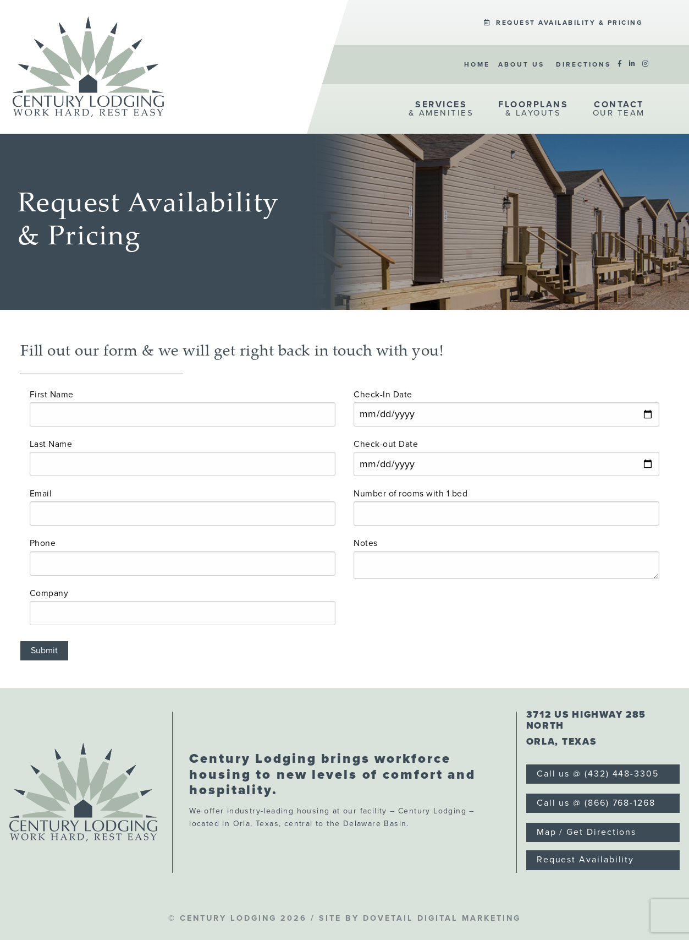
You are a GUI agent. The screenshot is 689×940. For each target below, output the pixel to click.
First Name (52, 395)
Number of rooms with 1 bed (410, 494)
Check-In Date (383, 395)
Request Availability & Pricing (563, 22)
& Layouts (533, 108)
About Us (521, 64)
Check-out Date (386, 444)
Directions (583, 64)
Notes (366, 543)
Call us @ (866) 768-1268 (596, 802)
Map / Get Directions (586, 832)
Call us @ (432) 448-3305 (598, 773)
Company (49, 593)
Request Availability (585, 859)
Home (477, 64)
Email (41, 494)
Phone (43, 543)
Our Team (619, 108)
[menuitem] (563, 23)
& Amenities (441, 108)
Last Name (51, 444)
